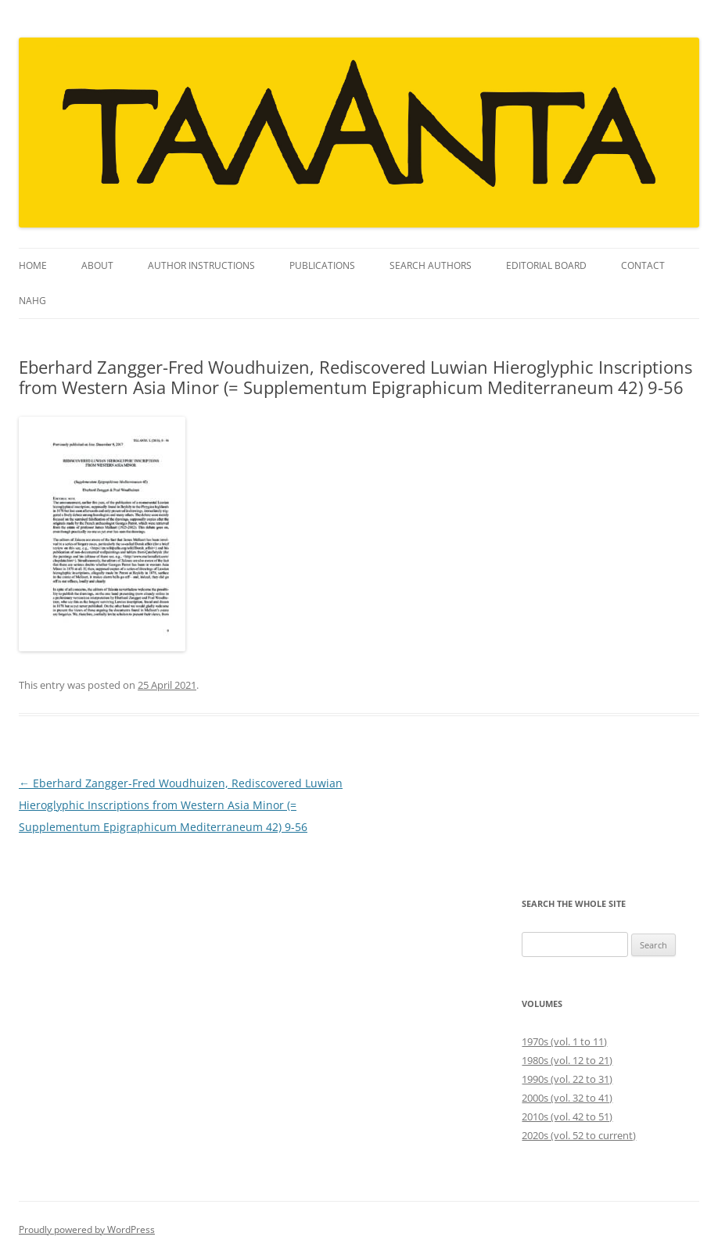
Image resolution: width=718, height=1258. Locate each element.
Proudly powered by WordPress (87, 1229)
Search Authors (431, 265)
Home (33, 265)
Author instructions (201, 265)
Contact (643, 265)
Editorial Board (546, 265)
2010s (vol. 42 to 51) (567, 1116)
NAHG (32, 300)
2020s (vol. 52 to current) (579, 1135)
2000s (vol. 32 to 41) (567, 1098)
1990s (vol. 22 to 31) (567, 1079)
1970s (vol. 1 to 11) (564, 1041)
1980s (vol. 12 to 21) (567, 1060)
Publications (322, 265)
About (97, 265)
